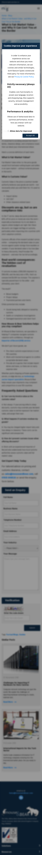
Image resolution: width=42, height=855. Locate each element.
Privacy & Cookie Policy (24, 76)
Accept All (30, 135)
